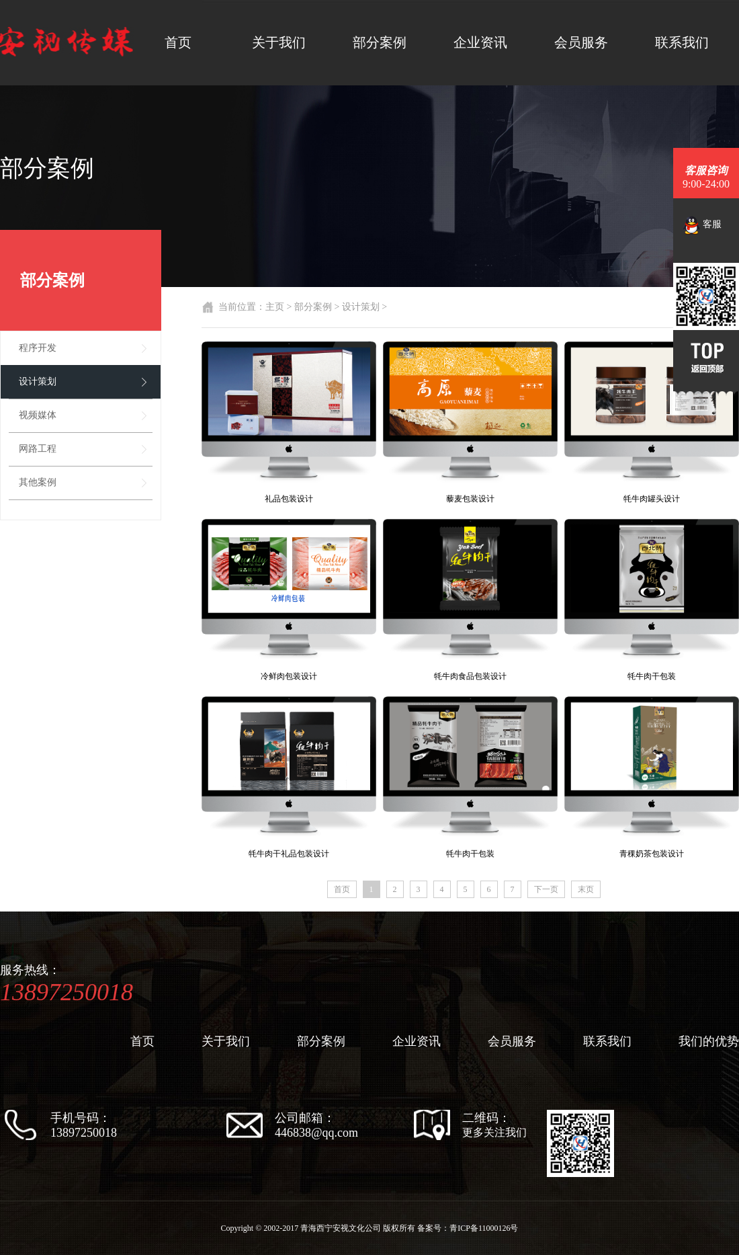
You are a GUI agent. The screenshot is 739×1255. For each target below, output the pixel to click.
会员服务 (581, 42)
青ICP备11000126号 (483, 1228)
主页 (274, 307)
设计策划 (37, 381)
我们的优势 (709, 1041)
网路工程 (37, 449)
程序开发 (37, 348)
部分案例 (379, 42)
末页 (586, 889)
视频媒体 (37, 415)
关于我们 (279, 42)
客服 (702, 225)
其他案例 (37, 482)
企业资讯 (480, 42)
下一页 (546, 889)
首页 (178, 42)
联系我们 (682, 42)
